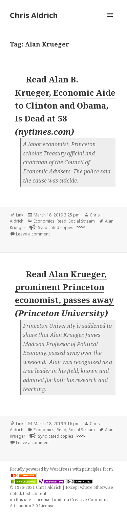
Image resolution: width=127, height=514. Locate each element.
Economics (44, 221)
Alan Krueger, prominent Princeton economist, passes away (64, 287)
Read (61, 221)
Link (19, 215)
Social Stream (81, 221)
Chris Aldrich (34, 15)
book (81, 227)
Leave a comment (33, 234)
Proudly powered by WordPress (41, 469)
